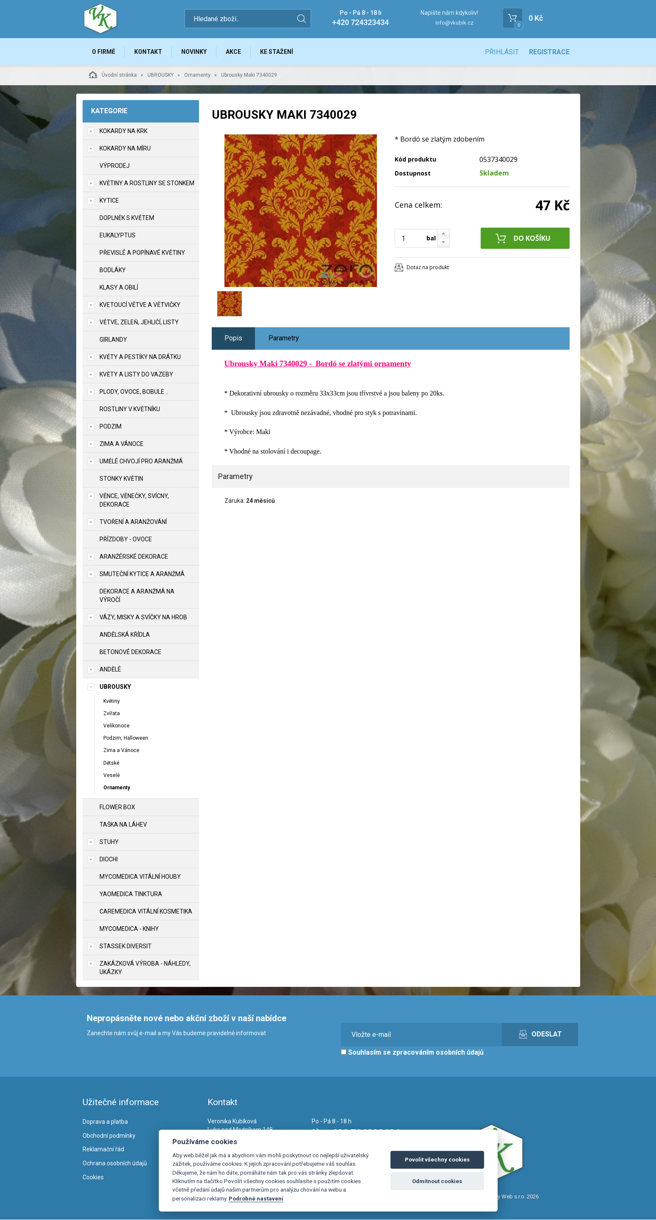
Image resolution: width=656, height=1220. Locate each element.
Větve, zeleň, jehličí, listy (139, 322)
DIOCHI (109, 859)
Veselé (111, 775)
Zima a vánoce (122, 443)
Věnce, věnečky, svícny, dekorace (134, 500)
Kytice (109, 200)
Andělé (110, 669)
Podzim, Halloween (125, 738)
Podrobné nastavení (256, 1198)
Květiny (111, 701)
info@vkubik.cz (454, 22)
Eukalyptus (118, 235)
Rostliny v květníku (130, 409)
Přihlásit (502, 52)
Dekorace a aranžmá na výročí (137, 595)
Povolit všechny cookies (437, 1159)
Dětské (111, 763)
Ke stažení (276, 51)
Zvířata (111, 713)
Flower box (117, 807)
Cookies (93, 1177)
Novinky (194, 51)
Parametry (283, 338)
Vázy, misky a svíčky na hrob (143, 617)
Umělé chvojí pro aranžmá (141, 461)
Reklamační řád (103, 1149)
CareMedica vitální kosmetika (146, 911)
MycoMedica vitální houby (140, 876)
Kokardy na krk (123, 131)
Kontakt (149, 51)
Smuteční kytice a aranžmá (142, 574)
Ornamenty (197, 75)
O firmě (104, 51)
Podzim (111, 426)
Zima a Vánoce (121, 751)
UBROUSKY (160, 75)
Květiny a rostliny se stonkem (147, 183)
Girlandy (113, 339)
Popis (233, 338)
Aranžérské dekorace (134, 556)
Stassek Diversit (126, 946)
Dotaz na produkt (428, 267)
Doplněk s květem (127, 217)
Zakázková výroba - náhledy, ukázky (145, 967)
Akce (233, 51)
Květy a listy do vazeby (136, 374)
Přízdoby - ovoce (126, 539)
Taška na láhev (123, 824)
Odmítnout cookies (437, 1181)
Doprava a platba (105, 1121)
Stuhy (109, 841)
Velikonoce (116, 726)
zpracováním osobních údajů (438, 1052)
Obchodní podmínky (109, 1135)
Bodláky (113, 270)
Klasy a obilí (119, 287)
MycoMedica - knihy (129, 928)
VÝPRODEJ (115, 165)
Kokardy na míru (125, 148)
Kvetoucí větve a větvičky (140, 304)
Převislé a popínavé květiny (142, 252)
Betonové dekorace (130, 652)
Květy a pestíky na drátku (140, 357)
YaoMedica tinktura (131, 894)
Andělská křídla (125, 634)
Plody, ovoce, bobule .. (134, 391)
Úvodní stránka (113, 74)
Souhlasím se (412, 1052)
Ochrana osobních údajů (115, 1163)
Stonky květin (121, 478)
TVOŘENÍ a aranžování (133, 521)
